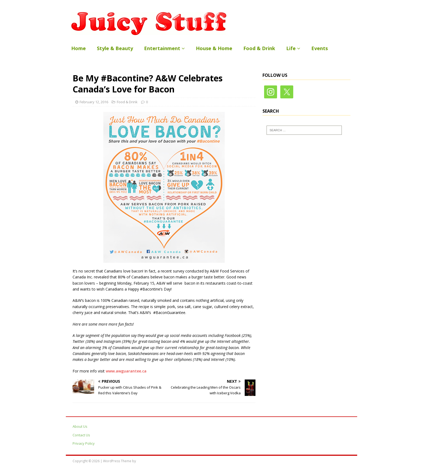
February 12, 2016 (94, 101)
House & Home (214, 48)
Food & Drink (259, 48)
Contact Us (81, 435)
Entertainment (162, 48)
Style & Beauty (115, 48)
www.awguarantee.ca (126, 371)
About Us (80, 426)
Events (319, 48)
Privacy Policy (84, 443)
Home (78, 48)
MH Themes (146, 461)
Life (291, 48)
